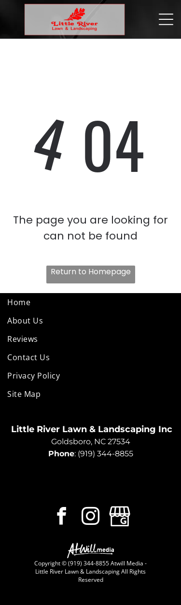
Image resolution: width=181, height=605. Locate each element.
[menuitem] (90, 302)
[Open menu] (166, 19)
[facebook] (61, 517)
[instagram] (90, 517)
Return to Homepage (91, 271)
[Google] (119, 517)
